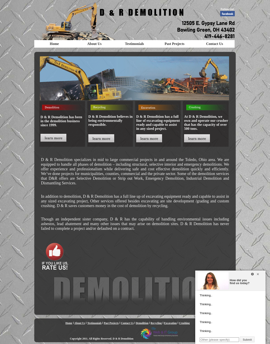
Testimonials (134, 44)
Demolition (142, 323)
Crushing (184, 323)
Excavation (170, 323)
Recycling (156, 323)
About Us (94, 44)
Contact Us (214, 44)
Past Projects (175, 44)
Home (54, 44)
